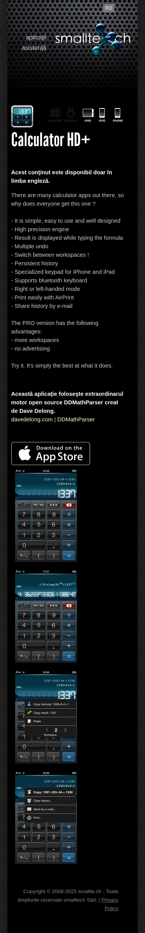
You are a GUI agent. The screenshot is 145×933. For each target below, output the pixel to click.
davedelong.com (32, 419)
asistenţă (34, 48)
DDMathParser (76, 419)
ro (108, 8)
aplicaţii (36, 37)
